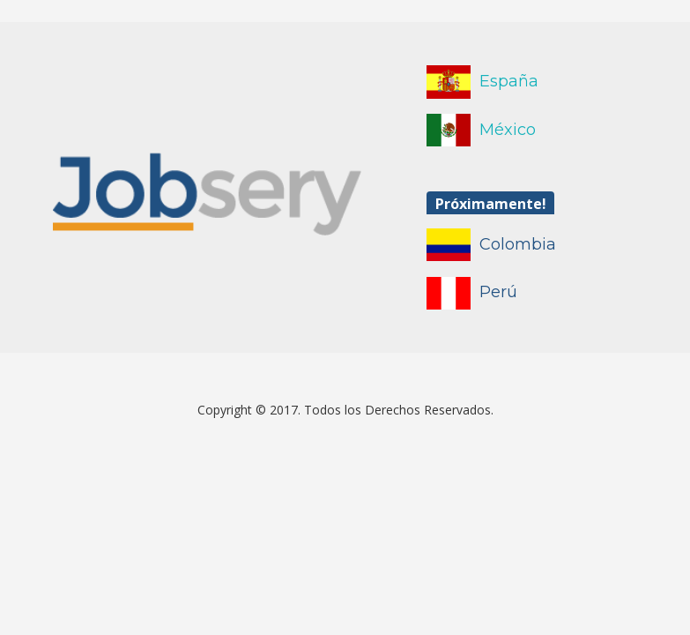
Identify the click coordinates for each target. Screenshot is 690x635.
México (507, 129)
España (508, 81)
